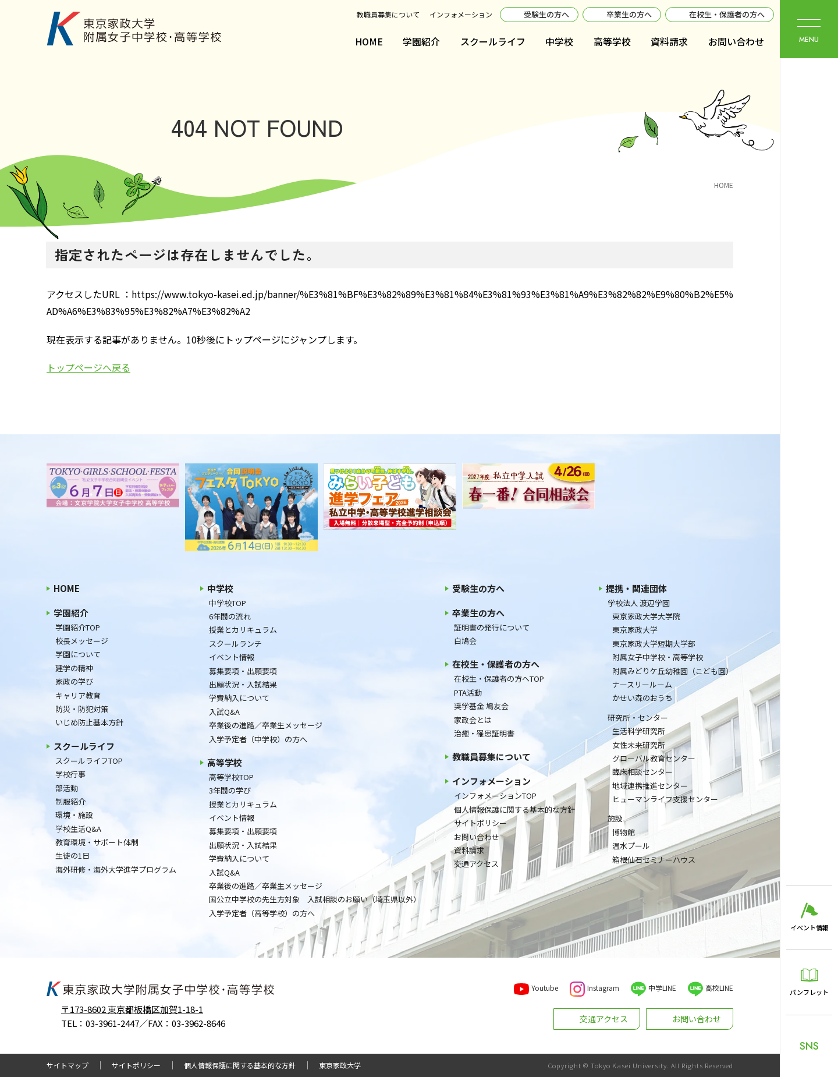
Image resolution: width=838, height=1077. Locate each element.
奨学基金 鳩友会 (481, 705)
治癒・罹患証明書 (484, 733)
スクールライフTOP (89, 760)
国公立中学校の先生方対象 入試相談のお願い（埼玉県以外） (315, 899)
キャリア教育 (78, 695)
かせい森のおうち (642, 697)
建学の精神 (74, 668)
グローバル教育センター (653, 758)
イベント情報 (231, 657)
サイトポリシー (480, 822)
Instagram (603, 988)
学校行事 (70, 774)
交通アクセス (476, 863)
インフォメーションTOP (495, 795)
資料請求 (669, 41)
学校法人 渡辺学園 (639, 602)
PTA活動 (468, 692)
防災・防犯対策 (81, 708)
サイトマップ (67, 1065)
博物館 (623, 832)
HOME (369, 41)
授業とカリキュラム (243, 629)
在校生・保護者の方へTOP (499, 678)
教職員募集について (388, 14)
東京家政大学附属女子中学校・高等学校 (134, 28)
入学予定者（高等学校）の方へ (262, 913)
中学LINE (662, 988)
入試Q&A (224, 711)
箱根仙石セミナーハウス (653, 859)
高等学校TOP (231, 776)
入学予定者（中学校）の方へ (258, 739)
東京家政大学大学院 (646, 616)
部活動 (66, 787)
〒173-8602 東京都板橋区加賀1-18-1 (132, 1009)
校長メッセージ (81, 640)
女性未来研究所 (638, 744)
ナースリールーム (642, 684)
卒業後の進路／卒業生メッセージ (265, 725)
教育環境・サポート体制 (97, 842)
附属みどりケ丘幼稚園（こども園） (672, 670)
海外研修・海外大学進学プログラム (115, 869)
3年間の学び (230, 790)
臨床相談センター (642, 771)
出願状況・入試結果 (243, 684)
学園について (78, 654)
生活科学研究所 (638, 730)
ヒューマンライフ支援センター (665, 799)
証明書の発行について (492, 627)
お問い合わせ (736, 41)
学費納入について (239, 697)
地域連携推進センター (650, 785)
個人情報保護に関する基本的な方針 (514, 809)
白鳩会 (465, 640)
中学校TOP (227, 602)
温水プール (631, 845)
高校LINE (719, 988)
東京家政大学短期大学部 (653, 643)
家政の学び (74, 681)
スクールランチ (235, 643)
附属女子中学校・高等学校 (657, 657)
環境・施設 (74, 814)
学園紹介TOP (77, 627)
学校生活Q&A (78, 828)
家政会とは (473, 719)
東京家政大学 (635, 629)
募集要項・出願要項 (243, 670)
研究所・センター (638, 717)
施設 (615, 818)
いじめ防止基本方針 (89, 722)
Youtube (544, 988)
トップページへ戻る (88, 367)
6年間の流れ (230, 616)
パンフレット (809, 992)
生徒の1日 (72, 855)
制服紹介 (70, 801)
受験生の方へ (546, 14)
